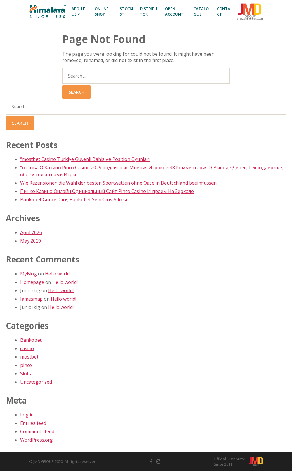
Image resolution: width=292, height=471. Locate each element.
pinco (26, 365)
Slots (25, 373)
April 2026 (31, 232)
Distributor (148, 11)
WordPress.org (36, 440)
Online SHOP (101, 11)
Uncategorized (36, 382)
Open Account (174, 11)
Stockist (126, 11)
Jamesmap (31, 299)
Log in (27, 415)
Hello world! (57, 274)
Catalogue (201, 11)
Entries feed (33, 423)
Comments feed (37, 431)
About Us (78, 11)
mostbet (29, 357)
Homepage (32, 282)
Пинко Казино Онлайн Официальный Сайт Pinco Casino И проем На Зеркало (107, 191)
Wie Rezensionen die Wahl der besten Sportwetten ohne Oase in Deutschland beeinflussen (118, 183)
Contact (223, 11)
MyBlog (28, 274)
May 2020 (30, 241)
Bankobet (31, 340)
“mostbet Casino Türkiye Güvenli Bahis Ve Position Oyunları (85, 159)
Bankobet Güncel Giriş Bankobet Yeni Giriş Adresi (73, 199)
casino (27, 348)
